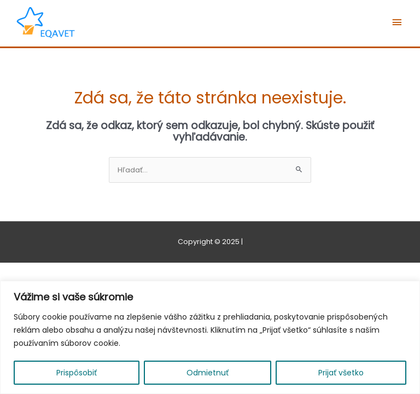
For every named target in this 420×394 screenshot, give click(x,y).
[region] (210, 337)
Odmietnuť (207, 372)
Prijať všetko (341, 372)
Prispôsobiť (76, 372)
